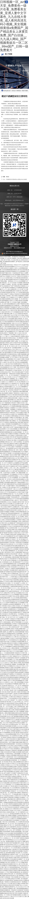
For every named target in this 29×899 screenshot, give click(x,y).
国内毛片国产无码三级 (7, 329)
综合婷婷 (5, 401)
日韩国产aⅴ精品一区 (15, 341)
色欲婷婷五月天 (21, 409)
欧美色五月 (6, 268)
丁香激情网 (10, 333)
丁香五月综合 (23, 867)
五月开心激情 (8, 591)
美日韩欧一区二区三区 (18, 528)
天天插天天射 (16, 532)
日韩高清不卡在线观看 (19, 657)
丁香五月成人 (5, 821)
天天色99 (8, 599)
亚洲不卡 (20, 846)
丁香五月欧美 (19, 367)
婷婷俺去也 (5, 344)
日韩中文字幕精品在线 (12, 573)
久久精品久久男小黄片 (7, 362)
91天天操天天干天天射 (7, 748)
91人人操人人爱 (12, 682)
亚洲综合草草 (7, 873)
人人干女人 (21, 476)
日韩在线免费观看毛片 (18, 833)
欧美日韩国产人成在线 (11, 693)
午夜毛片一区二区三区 (16, 539)
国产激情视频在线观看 (8, 490)
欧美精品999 (17, 526)
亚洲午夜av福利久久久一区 (21, 505)
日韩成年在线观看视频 (15, 831)
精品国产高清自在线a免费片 (17, 672)
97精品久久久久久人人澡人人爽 (14, 588)
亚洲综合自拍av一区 (13, 338)
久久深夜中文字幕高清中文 (9, 740)
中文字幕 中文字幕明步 (23, 474)
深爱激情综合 (23, 365)
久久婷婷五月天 (17, 795)
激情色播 (2, 342)
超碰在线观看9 (9, 669)
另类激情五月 (23, 274)
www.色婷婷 (16, 771)
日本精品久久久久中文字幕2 (12, 765)
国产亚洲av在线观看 (12, 612)
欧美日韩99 (11, 687)
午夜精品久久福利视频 (14, 630)
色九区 (22, 334)
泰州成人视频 (25, 383)
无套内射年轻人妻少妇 (15, 826)
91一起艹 (16, 617)
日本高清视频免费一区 (5, 474)
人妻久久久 (6, 867)
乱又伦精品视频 (5, 782)
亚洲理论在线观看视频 (19, 490)
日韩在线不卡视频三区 (16, 402)
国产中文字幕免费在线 (5, 664)
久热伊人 (16, 268)
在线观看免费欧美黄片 (10, 290)
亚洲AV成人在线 (20, 290)
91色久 (18, 708)
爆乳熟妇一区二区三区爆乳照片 (18, 812)
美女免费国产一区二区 (21, 859)
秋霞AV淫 (9, 705)
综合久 (20, 877)
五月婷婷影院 (21, 433)
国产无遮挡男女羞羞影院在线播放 (14, 804)
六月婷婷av (5, 838)
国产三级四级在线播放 (16, 427)
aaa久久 (26, 669)
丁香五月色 (24, 656)
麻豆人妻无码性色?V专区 (8, 552)
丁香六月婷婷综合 (12, 627)
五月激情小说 (24, 341)
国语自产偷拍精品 (14, 880)
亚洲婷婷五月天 (9, 719)
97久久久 (2, 422)
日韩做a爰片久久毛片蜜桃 (17, 560)
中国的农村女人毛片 (10, 349)
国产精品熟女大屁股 (11, 857)
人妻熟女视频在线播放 (9, 713)
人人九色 (20, 860)
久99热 (21, 771)
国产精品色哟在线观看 (11, 513)
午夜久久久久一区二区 (20, 349)
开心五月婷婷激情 (20, 271)
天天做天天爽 (15, 635)
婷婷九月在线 (20, 843)
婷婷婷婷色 (2, 320)
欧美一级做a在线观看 (19, 482)
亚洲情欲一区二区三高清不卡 (12, 357)
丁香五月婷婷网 (14, 877)
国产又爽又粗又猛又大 (17, 388)
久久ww (13, 377)
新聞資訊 (19, 90)
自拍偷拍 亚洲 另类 (9, 437)
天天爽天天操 (12, 696)
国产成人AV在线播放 (16, 592)
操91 (23, 394)
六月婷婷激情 (18, 446)
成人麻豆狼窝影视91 (13, 869)
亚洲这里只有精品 (12, 870)
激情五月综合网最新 (14, 820)
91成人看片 (8, 862)
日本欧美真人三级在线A (7, 389)
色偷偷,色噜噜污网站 (20, 742)
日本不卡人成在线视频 (21, 487)
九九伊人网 (11, 562)
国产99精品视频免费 (8, 461)
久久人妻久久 (17, 687)
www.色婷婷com (7, 414)
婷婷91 (20, 869)
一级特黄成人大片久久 (12, 281)
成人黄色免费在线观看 (9, 852)
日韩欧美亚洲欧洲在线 (14, 872)
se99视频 (11, 511)
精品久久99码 (11, 605)
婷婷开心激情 (18, 570)
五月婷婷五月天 (4, 687)
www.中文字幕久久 (17, 688)
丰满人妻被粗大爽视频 (10, 815)
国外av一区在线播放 (19, 614)
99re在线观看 (9, 609)
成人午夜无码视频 (14, 365)
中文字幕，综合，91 (17, 774)
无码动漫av (7, 750)
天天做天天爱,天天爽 (9, 709)
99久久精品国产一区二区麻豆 (15, 700)
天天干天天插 (7, 492)
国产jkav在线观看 (17, 484)
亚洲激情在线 (14, 599)
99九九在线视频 (14, 549)
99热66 (1, 872)
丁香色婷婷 (13, 890)
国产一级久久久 (11, 589)
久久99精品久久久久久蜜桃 (14, 297)
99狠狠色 (10, 888)
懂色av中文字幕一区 (9, 825)
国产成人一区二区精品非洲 (9, 792)
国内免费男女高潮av (12, 766)
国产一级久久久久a (15, 489)
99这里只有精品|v (7, 737)
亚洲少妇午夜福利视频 (5, 726)
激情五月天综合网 (19, 786)
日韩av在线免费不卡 (16, 495)
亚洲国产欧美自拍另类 (7, 875)
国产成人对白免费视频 (13, 401)
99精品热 (23, 381)
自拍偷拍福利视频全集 (12, 328)
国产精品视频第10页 (10, 331)
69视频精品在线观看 (8, 711)
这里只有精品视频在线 (9, 303)
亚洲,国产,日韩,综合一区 (19, 554)
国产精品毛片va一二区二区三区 (14, 685)
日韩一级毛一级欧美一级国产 (20, 450)
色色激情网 (19, 445)
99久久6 (8, 724)
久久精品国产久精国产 (15, 721)
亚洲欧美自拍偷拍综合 (18, 320)
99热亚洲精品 (12, 308)
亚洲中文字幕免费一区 (8, 453)
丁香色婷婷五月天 (24, 375)
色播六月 (23, 331)
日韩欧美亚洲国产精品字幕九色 (19, 557)
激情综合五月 (10, 498)
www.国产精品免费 (20, 589)
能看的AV (13, 466)
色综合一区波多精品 (13, 273)
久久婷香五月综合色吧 (9, 739)
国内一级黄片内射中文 (5, 427)
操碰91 (11, 268)
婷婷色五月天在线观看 (10, 817)
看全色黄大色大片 (12, 368)
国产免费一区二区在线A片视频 (12, 302)
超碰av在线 (11, 351)
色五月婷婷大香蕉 (9, 316)
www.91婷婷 (24, 729)
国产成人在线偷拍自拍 (13, 404)
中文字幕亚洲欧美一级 (18, 417)
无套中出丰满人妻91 (15, 310)
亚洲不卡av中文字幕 (12, 315)
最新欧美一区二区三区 (14, 381)
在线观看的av (21, 295)
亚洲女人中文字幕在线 (14, 277)
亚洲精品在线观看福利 (5, 305)
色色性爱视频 (22, 765)
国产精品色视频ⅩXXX (8, 352)
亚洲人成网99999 (17, 799)
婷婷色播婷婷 (25, 849)
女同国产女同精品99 (5, 877)
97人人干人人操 (5, 289)
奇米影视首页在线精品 (10, 271)
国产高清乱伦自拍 (22, 732)
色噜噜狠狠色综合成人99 (8, 274)
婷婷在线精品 (7, 622)
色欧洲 (6, 667)
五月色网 (5, 786)
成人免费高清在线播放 (22, 537)
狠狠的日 (15, 269)
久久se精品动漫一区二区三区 (17, 615)
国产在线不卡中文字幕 (20, 307)
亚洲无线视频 (3, 768)
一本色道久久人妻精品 (9, 568)
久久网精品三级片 (6, 680)
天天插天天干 (5, 747)
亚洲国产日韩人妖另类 (13, 596)
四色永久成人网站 (12, 440)
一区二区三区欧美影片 (13, 375)
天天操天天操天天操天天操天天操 (16, 396)
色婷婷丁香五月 (11, 524)
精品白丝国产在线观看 (15, 534)
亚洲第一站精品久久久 (19, 398)
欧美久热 (4, 857)
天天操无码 (25, 544)
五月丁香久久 (22, 666)
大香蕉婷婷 (7, 424)
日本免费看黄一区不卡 (16, 477)
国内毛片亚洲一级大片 (23, 502)
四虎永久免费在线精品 (12, 415)
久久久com (4, 700)
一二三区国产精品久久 (13, 576)
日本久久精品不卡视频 (18, 359)
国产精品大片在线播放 (7, 666)
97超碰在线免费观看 (20, 325)
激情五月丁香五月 (22, 364)
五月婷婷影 (7, 649)
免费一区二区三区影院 (15, 313)
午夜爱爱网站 (20, 414)
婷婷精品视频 (3, 597)
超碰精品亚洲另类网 (6, 635)
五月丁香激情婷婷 (6, 402)
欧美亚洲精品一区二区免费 (15, 821)
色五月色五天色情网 (12, 364)
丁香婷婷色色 (15, 391)
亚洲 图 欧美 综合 (17, 464)
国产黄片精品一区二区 (10, 701)
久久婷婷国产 (18, 519)
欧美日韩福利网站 (18, 802)
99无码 (17, 718)
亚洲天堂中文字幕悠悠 (18, 279)
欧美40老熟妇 (3, 264)
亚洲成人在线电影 (6, 295)
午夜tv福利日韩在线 (16, 394)
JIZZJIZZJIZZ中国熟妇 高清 (17, 575)
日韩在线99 (22, 635)
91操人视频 (25, 428)
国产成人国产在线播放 (17, 536)
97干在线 (2, 769)
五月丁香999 (20, 360)
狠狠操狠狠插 (25, 420)
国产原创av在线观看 (18, 703)
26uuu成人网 (14, 732)
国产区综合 (7, 560)
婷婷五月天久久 (21, 368)
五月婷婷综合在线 (8, 554)
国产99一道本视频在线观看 (14, 347)
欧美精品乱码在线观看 (7, 864)
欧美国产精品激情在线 (18, 571)
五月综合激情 (12, 859)
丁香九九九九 (21, 573)
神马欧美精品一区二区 (5, 477)
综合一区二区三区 (9, 823)
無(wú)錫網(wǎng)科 (19, 248)
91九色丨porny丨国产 (7, 464)
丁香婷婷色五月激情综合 (19, 644)
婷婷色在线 (25, 515)
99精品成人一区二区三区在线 (9, 282)
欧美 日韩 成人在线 (10, 761)
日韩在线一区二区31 (23, 318)
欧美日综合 (10, 264)
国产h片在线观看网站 (5, 732)
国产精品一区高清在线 (15, 542)
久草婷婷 (7, 721)
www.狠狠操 (10, 523)
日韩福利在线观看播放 (19, 709)
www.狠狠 (19, 428)
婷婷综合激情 (8, 541)
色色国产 (18, 583)
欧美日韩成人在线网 (5, 812)
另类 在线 (4, 692)
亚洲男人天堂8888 (6, 756)
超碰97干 (22, 372)
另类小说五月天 (6, 466)
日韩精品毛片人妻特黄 (21, 696)
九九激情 (25, 726)
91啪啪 (26, 476)
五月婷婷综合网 (9, 703)
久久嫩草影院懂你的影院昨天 (16, 586)
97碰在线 (16, 294)
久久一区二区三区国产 (14, 838)
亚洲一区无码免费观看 (19, 563)
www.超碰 (10, 833)
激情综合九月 (20, 584)
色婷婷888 (12, 430)
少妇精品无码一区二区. (15, 289)
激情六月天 (17, 351)
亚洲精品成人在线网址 (19, 336)
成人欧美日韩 (21, 380)
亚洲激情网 (8, 531)
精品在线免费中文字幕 (17, 813)
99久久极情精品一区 (12, 378)
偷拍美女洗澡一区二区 (8, 787)
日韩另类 (24, 407)
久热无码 (23, 721)
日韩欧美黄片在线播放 (13, 797)
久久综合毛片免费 (8, 581)
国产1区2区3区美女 (8, 844)
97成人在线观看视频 (8, 359)
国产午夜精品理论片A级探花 (18, 286)
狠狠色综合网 (8, 774)
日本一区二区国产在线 (20, 385)
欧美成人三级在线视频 (14, 753)
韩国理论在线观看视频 (15, 758)
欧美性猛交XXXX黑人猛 (17, 698)
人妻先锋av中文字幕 (16, 849)
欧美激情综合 (13, 640)
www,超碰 (21, 669)
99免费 (9, 458)
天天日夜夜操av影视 (15, 451)
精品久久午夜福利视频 (18, 609)
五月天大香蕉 (20, 315)
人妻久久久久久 (15, 323)
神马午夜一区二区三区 (6, 391)
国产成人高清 (24, 618)
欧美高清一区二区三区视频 (17, 862)
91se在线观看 (9, 320)
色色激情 (7, 880)
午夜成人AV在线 (14, 628)
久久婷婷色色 (15, 531)
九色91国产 (6, 618)
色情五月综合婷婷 (21, 857)
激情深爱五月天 (5, 615)
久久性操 (15, 370)
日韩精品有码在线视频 (16, 851)
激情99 (5, 797)
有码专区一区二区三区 (22, 370)
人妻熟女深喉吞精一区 (16, 648)
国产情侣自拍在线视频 (8, 266)
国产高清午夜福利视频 (7, 771)
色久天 (5, 440)
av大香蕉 (11, 667)
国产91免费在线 (15, 305)
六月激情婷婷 (6, 325)
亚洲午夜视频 (15, 541)
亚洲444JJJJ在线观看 (17, 737)
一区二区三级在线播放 (5, 557)
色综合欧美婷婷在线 (15, 867)
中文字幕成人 (25, 731)
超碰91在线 (18, 508)
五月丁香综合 (8, 529)
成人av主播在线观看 (8, 399)
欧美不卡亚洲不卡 (10, 810)
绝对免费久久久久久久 (16, 726)
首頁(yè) (14, 90)
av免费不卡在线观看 (11, 565)
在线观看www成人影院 (21, 761)
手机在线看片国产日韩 (5, 851)
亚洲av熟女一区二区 (11, 784)
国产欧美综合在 (17, 722)
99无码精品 (23, 692)
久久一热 (5, 448)
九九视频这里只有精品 (15, 355)
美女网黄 (11, 614)
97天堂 (8, 807)
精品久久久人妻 (12, 636)
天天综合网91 (5, 696)
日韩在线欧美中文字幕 (14, 558)
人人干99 (6, 872)
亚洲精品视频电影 (20, 610)
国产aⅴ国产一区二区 (18, 854)
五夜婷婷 (5, 781)
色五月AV (6, 544)
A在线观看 (25, 594)
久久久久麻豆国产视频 (16, 469)
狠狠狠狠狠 (23, 758)
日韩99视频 (17, 274)
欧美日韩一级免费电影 (21, 882)
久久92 (8, 648)
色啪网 (21, 651)
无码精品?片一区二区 (15, 791)
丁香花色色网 (13, 497)
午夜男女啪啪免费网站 (10, 537)
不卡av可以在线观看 (5, 545)
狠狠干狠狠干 (11, 485)
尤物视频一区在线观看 (16, 664)
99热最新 (12, 325)
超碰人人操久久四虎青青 (16, 706)
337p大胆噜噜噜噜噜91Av (15, 805)
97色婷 (22, 492)
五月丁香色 (16, 399)
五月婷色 (26, 682)
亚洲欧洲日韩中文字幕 (21, 565)
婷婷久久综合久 (24, 578)
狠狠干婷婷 (21, 419)
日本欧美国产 (6, 570)
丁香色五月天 (19, 276)
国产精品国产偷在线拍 (7, 532)
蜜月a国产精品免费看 (18, 471)
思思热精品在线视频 (23, 756)
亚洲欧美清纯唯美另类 (22, 870)
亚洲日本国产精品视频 (11, 843)
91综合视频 (6, 820)
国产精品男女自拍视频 (8, 287)
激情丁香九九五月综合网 (6, 503)
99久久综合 (16, 666)
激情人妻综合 (14, 662)
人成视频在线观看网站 (8, 802)
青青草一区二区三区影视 (13, 597)
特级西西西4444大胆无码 (13, 321)
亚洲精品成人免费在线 (7, 450)
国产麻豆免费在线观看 (15, 545)
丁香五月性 (4, 794)
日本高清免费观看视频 (7, 269)
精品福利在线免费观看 (9, 518)
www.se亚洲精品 (7, 495)
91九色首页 (4, 347)
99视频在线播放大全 (23, 555)
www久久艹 (8, 896)
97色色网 (19, 893)
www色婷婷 (11, 604)
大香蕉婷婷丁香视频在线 (11, 828)
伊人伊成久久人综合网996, (21, 810)
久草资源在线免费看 (10, 519)
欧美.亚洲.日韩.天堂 (12, 893)
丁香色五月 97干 (17, 264)
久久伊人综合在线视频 (11, 428)
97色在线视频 (17, 667)
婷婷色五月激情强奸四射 (11, 422)
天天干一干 (15, 425)
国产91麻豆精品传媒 (22, 670)
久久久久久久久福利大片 (10, 818)
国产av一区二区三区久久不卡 (19, 886)
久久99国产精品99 (17, 300)
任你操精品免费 (4, 419)
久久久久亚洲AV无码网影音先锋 (9, 602)
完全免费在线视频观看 (23, 693)
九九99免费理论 (21, 440)
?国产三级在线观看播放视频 (20, 888)
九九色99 (7, 430)
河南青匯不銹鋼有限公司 (9, 162)
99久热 (17, 601)
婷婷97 (5, 333)
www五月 (16, 448)
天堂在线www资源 (8, 795)
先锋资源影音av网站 (19, 453)
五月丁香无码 (11, 786)
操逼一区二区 (3, 620)
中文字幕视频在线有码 (9, 633)
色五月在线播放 (7, 536)
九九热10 (15, 745)
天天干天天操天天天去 (5, 385)
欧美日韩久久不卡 (9, 312)
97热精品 (10, 722)
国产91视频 (12, 742)
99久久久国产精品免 (21, 789)
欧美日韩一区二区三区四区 (15, 544)
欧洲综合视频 (24, 310)
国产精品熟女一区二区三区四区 (20, 339)
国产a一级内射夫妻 (22, 497)
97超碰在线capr (13, 779)
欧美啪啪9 (18, 830)
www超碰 (17, 373)
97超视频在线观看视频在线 (17, 607)
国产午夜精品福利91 (19, 523)
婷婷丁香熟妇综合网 (6, 886)
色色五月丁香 (3, 683)
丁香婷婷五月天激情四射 (10, 882)
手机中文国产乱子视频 (19, 841)
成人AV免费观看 (18, 287)
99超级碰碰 (23, 354)
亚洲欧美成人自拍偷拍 (19, 787)
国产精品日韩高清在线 (10, 610)
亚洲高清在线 (19, 755)
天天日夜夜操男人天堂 (19, 674)
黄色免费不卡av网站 (12, 625)
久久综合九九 (10, 526)
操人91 (14, 445)
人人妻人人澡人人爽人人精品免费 (16, 467)
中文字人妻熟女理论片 (5, 592)
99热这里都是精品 (11, 620)
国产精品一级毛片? (14, 500)
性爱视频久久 (13, 409)
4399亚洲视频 (19, 682)
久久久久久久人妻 (7, 813)
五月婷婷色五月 (15, 735)
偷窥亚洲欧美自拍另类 (21, 308)
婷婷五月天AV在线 (20, 740)
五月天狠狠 (11, 505)
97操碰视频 (25, 284)
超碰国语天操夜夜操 (19, 677)
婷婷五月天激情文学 (16, 654)
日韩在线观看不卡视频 (7, 417)
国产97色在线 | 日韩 (12, 360)
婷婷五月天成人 (10, 856)
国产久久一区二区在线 (11, 847)
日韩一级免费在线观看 (8, 841)
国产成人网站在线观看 (7, 279)
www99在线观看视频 (5, 760)
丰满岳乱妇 (21, 549)
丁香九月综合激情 (15, 372)
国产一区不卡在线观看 (22, 627)
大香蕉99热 (3, 670)
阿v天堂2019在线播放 (13, 547)
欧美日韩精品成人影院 (5, 885)
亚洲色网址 (25, 766)
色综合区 (6, 805)
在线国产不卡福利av (9, 294)
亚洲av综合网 (11, 661)
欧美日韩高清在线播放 (18, 479)
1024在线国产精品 (12, 318)
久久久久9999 (15, 651)
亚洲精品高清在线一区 (5, 735)
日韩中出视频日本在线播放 (11, 433)
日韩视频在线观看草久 (15, 731)
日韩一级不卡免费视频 (18, 711)
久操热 (26, 417)
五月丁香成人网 (4, 579)
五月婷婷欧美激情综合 (21, 815)
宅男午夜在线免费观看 (19, 352)
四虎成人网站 (6, 779)
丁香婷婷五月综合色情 (14, 344)
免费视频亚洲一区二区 (13, 550)
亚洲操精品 (14, 474)
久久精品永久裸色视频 (10, 755)
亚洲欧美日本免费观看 (12, 683)
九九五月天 (13, 276)
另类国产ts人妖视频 (12, 506)
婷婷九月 (21, 425)
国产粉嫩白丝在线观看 (15, 752)
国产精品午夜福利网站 (13, 579)
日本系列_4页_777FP (21, 701)
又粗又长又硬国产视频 (14, 454)
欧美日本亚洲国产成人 (7, 425)
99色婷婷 (8, 292)
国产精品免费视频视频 (5, 623)
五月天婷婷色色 (6, 521)
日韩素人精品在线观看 (23, 662)
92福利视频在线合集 (5, 516)
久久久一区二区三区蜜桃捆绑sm (20, 386)
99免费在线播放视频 (16, 406)
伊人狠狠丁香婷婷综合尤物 (21, 303)
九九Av (5, 833)
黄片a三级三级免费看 (18, 875)
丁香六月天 (24, 830)
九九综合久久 (12, 638)
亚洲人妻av (16, 329)
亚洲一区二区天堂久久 (7, 479)
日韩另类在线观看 (10, 718)
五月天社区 (21, 415)
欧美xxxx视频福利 (19, 524)
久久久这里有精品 (4, 500)
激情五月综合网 (21, 847)
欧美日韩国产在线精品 (10, 776)
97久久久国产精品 (8, 644)
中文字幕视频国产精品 (16, 594)
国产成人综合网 (9, 528)
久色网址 (24, 893)
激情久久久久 (9, 471)
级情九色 (2, 430)
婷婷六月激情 (17, 692)
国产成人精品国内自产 (5, 286)
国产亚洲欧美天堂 (8, 571)
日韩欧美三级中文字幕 (10, 342)
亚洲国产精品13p (22, 529)
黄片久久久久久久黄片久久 (17, 896)
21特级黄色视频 (8, 386)
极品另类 (16, 669)
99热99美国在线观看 (11, 670)
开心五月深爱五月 (17, 503)
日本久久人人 (17, 844)
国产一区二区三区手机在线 (11, 800)
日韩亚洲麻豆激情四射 (5, 323)
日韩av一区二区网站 (13, 555)
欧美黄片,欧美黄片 (17, 510)
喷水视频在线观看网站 (5, 299)
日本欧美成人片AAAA (14, 412)
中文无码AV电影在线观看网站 (21, 498)
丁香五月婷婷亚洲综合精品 (8, 601)
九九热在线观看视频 (7, 445)
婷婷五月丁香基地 (21, 612)
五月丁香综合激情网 (6, 326)
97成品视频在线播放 (9, 482)
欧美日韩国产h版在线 (21, 638)
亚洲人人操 (14, 891)
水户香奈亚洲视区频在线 (20, 511)
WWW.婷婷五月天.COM (13, 781)
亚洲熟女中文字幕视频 (21, 430)
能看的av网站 (19, 784)
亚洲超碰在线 (17, 312)
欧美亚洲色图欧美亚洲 (12, 860)
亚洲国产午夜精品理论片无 (18, 773)
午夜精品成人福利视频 (16, 750)
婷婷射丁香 (8, 729)
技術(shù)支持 (8, 248)
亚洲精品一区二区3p (16, 420)
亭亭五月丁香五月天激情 (22, 734)
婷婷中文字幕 (22, 794)
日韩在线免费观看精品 (8, 563)
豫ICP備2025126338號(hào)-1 (14, 251)
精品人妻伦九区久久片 (5, 406)
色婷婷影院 (10, 448)
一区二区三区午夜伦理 (7, 714)
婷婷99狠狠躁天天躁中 (7, 300)
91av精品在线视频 (17, 432)
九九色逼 (18, 334)
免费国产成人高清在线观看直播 (16, 631)
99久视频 (17, 739)
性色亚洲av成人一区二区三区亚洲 (20, 591)
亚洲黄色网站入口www (5, 502)
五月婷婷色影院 (10, 657)
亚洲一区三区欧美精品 (16, 873)
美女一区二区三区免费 (16, 493)
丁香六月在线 (3, 506)
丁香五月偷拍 (14, 295)
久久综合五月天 (4, 596)
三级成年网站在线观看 (19, 825)
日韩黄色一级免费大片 (5, 539)
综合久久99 (25, 592)
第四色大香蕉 (8, 388)
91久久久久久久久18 (8, 578)
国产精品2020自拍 (11, 789)
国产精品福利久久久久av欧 (15, 515)
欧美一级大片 (14, 756)
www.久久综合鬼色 (20, 636)
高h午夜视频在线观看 (15, 895)
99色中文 (15, 864)
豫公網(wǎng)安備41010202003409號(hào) (14, 253)
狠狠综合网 (11, 398)
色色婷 (21, 550)
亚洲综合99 (5, 630)
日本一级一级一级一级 (7, 346)
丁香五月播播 (13, 411)
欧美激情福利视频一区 (11, 744)
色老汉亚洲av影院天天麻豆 (16, 782)
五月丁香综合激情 (4, 515)
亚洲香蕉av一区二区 (21, 776)
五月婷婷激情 (5, 562)
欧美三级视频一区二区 (16, 299)
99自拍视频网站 (15, 424)
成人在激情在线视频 (11, 865)
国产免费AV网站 (6, 313)
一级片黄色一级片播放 (16, 284)
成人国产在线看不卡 (7, 773)
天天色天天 (8, 394)
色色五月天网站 (16, 883)
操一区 (24, 510)
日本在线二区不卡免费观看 (21, 605)
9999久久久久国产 (4, 758)
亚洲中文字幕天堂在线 (17, 326)
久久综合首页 (14, 649)
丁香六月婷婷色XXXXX (16, 480)
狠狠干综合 (14, 529)
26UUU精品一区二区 (10, 583)
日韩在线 (19, 766)
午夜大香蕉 (20, 458)
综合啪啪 (12, 570)
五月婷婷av (14, 623)
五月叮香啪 (12, 334)
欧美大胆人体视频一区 (20, 456)
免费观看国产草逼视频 (9, 307)
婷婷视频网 (4, 404)
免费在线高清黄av (24, 321)
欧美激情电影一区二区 (16, 760)
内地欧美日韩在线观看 (18, 646)
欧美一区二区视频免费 (22, 513)
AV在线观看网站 (6, 549)
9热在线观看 (5, 393)
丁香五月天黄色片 (23, 500)
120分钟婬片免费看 (23, 404)
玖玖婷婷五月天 (4, 661)
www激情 (24, 750)
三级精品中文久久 (16, 656)
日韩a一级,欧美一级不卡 (12, 690)
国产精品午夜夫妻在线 (7, 339)
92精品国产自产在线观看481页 (21, 389)
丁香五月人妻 (24, 724)
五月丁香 (2, 388)
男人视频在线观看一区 (22, 472)
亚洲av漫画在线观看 (5, 341)
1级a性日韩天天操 (4, 641)
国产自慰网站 (10, 674)
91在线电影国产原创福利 (22, 890)
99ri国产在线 (10, 692)
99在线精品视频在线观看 (16, 727)
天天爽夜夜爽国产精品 (19, 552)
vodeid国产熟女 (24, 883)
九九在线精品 (12, 641)
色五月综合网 (13, 807)
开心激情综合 (25, 297)
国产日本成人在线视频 (21, 466)
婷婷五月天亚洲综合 (13, 747)
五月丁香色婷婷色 (21, 411)
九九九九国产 (18, 407)
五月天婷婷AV (14, 769)
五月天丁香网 (12, 367)
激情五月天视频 (18, 643)
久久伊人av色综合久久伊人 (19, 461)
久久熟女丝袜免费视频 (16, 680)
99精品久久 (8, 575)
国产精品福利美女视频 (20, 437)
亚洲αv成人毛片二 (9, 441)
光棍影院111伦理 (24, 596)
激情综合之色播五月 (14, 443)
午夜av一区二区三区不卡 (8, 617)
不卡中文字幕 (9, 745)
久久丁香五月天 (21, 625)
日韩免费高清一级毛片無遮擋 (20, 748)
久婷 (16, 852)
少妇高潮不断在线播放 (12, 476)
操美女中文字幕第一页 (16, 878)
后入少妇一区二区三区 (18, 346)
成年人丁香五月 (21, 506)
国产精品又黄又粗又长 (5, 654)
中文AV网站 (8, 878)
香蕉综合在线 (20, 891)
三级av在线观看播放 (20, 485)
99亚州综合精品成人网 (17, 705)
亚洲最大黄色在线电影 (12, 679)
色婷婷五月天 (19, 518)
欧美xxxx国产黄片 (10, 456)
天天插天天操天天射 (6, 651)
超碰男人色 (5, 631)
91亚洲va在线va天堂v (5, 372)
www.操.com (3, 778)
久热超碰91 (14, 502)
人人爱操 (22, 305)
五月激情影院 (3, 476)
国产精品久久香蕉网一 (10, 472)
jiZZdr (12, 385)
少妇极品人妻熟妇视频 (7, 799)
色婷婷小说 (14, 414)
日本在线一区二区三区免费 (16, 516)
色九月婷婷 (11, 435)
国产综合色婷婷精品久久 (9, 839)
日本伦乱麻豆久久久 (15, 567)
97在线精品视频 (20, 641)
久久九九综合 (24, 622)
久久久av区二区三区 (13, 419)
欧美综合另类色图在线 (8, 677)
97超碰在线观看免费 (22, 623)
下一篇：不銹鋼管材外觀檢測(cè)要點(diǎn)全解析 (14, 179)
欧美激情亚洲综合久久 (5, 594)
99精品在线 (23, 373)
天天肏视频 (19, 282)
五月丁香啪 (18, 331)
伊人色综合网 (11, 508)
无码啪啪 (9, 778)
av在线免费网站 (23, 541)
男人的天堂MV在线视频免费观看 (9, 380)
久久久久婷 (4, 364)
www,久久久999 (13, 438)
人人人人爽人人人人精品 (8, 336)
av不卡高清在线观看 (21, 377)
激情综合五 (4, 589)
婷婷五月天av (19, 808)
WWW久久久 (5, 446)
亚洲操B (19, 828)
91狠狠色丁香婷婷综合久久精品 (16, 393)
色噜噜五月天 (16, 578)
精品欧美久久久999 (15, 492)
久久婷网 (26, 875)
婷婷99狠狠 (8, 769)
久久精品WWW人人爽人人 (6, 695)
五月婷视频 (20, 779)
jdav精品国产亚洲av (12, 768)
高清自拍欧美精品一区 (7, 688)
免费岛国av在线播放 (11, 459)
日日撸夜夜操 (25, 495)
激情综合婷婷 (18, 713)
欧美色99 (26, 425)
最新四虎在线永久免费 (14, 354)
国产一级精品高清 (10, 373)
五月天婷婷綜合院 (8, 510)
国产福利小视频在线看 (7, 484)
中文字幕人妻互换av (11, 487)
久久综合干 (23, 532)
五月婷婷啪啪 (19, 633)
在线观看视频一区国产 (16, 521)
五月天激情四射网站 (20, 661)
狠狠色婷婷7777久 (19, 562)
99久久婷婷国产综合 (5, 607)
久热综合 (23, 667)
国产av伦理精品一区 (19, 441)
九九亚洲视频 (21, 602)
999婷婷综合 (25, 685)
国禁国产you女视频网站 (14, 463)
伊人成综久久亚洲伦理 (9, 675)
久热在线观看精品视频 (10, 734)
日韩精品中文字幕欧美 (15, 618)
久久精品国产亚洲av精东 (20, 719)
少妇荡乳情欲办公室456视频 (11, 846)
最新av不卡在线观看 (5, 628)
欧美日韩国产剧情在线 (5, 891)
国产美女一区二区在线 (16, 292)
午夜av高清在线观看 (15, 836)
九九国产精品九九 (16, 729)
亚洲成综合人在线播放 (9, 407)
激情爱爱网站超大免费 (7, 854)
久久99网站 (8, 284)
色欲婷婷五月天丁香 (16, 383)
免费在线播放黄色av (23, 659)
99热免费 (16, 794)
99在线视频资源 (15, 778)
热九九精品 (11, 446)
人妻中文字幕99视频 (16, 622)
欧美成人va (14, 458)
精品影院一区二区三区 (19, 316)
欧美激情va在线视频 (5, 497)
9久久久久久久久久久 (19, 266)
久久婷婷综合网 (18, 435)
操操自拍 (2, 583)
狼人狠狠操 (5, 808)
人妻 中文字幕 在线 (22, 864)
